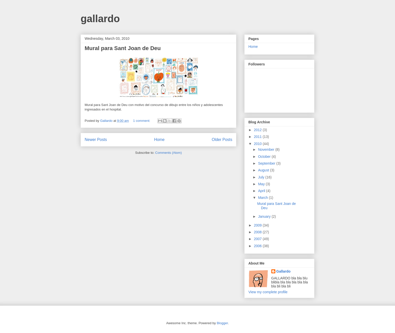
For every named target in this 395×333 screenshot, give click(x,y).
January (265, 216)
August (264, 170)
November (266, 149)
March (263, 198)
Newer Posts (96, 139)
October (265, 157)
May (262, 184)
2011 (258, 137)
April (262, 191)
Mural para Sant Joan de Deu (123, 48)
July (261, 177)
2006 (258, 246)
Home (159, 139)
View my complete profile (267, 292)
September (267, 163)
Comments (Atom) (168, 153)
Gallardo (283, 271)
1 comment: (142, 121)
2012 (258, 130)
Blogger (222, 323)
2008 (258, 232)
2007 (258, 239)
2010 (258, 144)
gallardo (100, 18)
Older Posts (222, 139)
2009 (258, 225)
